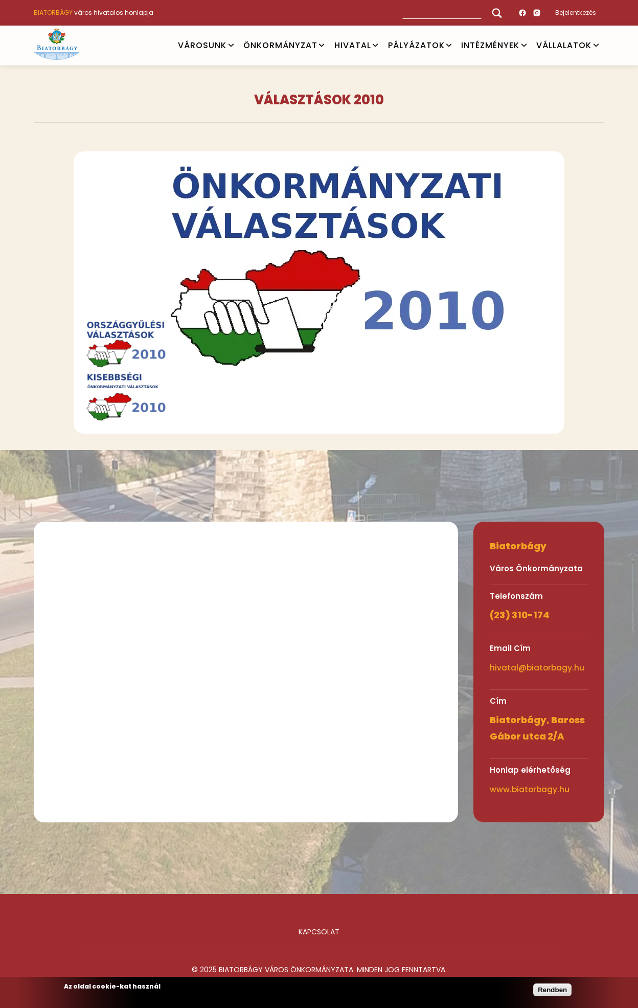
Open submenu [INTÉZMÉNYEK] (524, 45)
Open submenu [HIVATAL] (375, 45)
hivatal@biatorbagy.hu (537, 667)
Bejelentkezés (575, 12)
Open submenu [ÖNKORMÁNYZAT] (321, 45)
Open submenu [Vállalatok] (596, 45)
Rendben (552, 990)
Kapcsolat (319, 932)
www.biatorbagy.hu (529, 789)
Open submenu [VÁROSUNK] (231, 45)
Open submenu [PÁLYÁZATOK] (449, 45)
